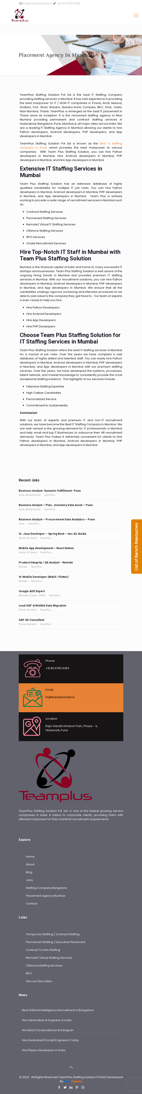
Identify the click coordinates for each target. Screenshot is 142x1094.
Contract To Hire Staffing (43, 950)
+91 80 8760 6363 (68, 3)
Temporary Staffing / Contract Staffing (52, 934)
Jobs (29, 880)
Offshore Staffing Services (44, 965)
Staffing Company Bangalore (46, 888)
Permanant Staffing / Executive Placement (55, 942)
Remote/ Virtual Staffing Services (49, 958)
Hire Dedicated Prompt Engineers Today (50, 1040)
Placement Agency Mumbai (45, 896)
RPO (29, 973)
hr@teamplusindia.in (37, 3)
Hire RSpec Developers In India (43, 1050)
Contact (31, 903)
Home (30, 856)
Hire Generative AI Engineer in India (46, 1020)
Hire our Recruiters (39, 981)
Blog (29, 872)
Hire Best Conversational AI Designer (48, 1030)
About (30, 864)
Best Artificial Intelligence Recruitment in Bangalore (58, 1010)
